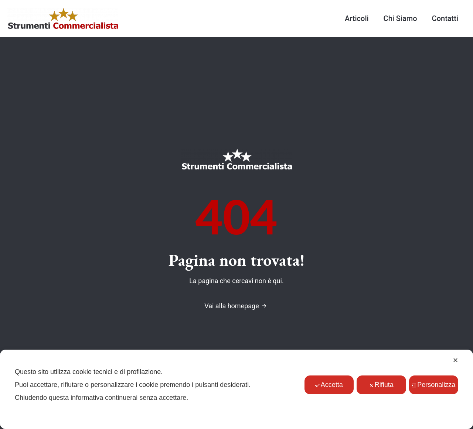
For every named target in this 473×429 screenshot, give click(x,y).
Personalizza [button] (433, 384)
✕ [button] (455, 360)
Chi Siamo (400, 18)
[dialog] (236, 389)
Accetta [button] (329, 384)
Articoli (357, 18)
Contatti (445, 18)
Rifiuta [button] (381, 384)
